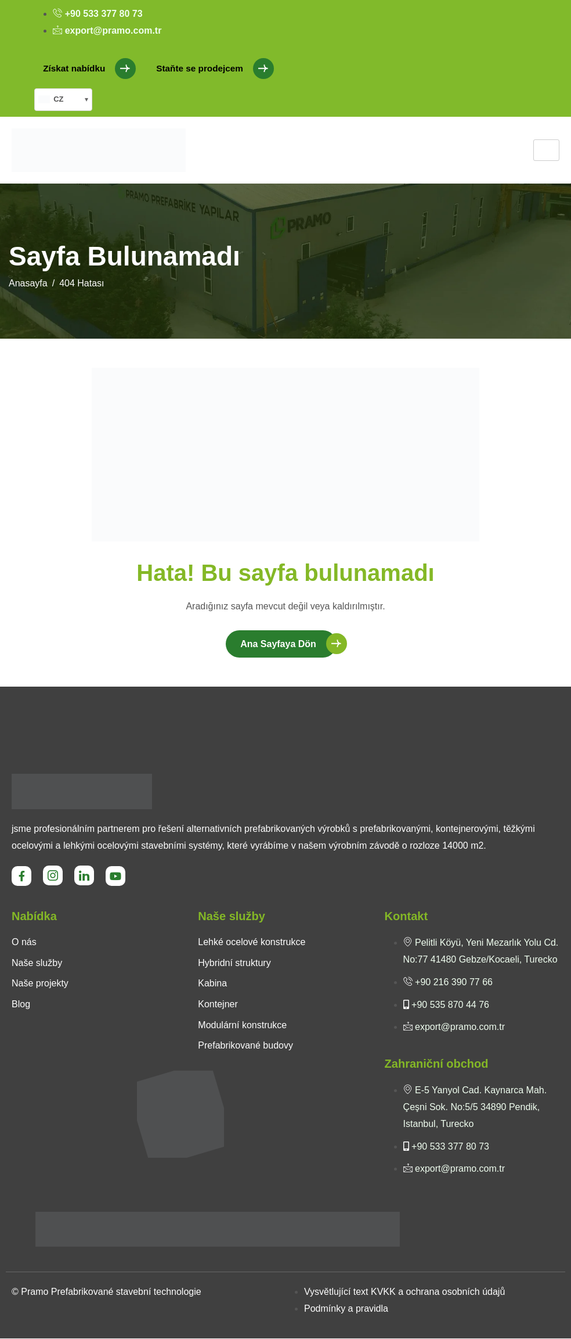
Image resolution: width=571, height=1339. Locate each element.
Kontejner (218, 1005)
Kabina (212, 984)
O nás (24, 942)
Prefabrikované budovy (245, 1046)
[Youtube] (115, 876)
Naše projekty (40, 984)
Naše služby (37, 963)
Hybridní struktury (234, 963)
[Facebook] (21, 876)
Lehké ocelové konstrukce (251, 942)
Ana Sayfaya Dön (278, 644)
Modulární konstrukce (242, 1026)
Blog (21, 1005)
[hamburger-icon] (546, 150)
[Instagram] (53, 876)
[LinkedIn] (84, 876)
